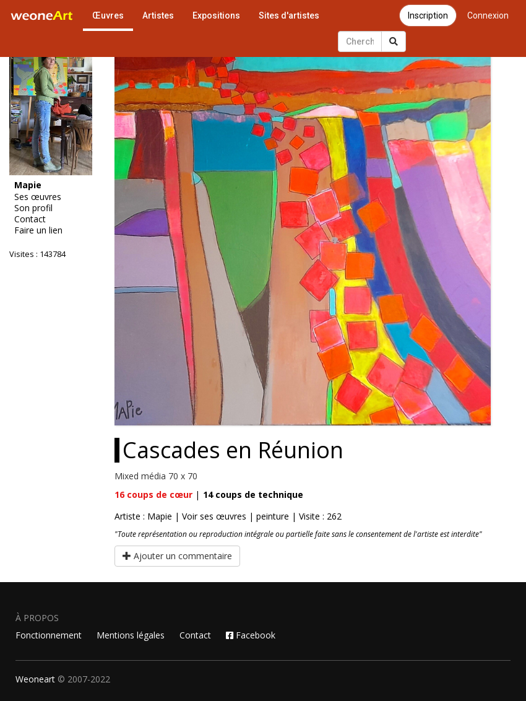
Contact (30, 219)
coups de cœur (153, 494)
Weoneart (35, 679)
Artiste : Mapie (143, 516)
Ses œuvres (37, 196)
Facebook (250, 635)
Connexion (488, 15)
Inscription (428, 15)
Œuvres (108, 15)
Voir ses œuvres (214, 516)
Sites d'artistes (289, 15)
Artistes (158, 15)
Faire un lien (38, 230)
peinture (272, 516)
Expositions (216, 15)
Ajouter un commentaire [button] (177, 556)
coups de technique (253, 494)
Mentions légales (131, 635)
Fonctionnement (48, 635)
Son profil (33, 208)
